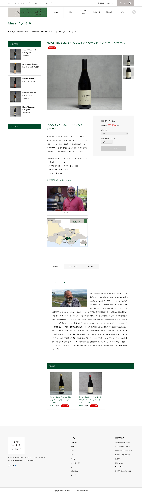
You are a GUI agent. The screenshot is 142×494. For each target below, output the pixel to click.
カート (127, 3)
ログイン (110, 3)
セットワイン (75, 475)
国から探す (110, 12)
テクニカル (73, 266)
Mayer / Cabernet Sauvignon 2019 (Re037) (28, 109)
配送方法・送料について (122, 455)
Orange (73, 459)
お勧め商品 (74, 471)
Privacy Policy (119, 467)
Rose (72, 451)
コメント (90, 266)
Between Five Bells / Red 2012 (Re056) (29, 80)
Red (72, 455)
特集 (70, 12)
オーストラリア (75, 463)
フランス (73, 467)
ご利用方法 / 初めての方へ (123, 443)
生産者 (55, 266)
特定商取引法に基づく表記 (123, 471)
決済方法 (117, 459)
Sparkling (74, 443)
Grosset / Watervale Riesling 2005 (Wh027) (29, 95)
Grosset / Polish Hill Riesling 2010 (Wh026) (29, 52)
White (72, 447)
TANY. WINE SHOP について (123, 451)
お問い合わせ (119, 463)
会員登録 (101, 3)
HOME (56, 12)
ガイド (123, 12)
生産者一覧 (97, 12)
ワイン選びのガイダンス (122, 447)
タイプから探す (83, 12)
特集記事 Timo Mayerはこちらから (59, 180)
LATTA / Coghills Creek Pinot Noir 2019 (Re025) (30, 65)
